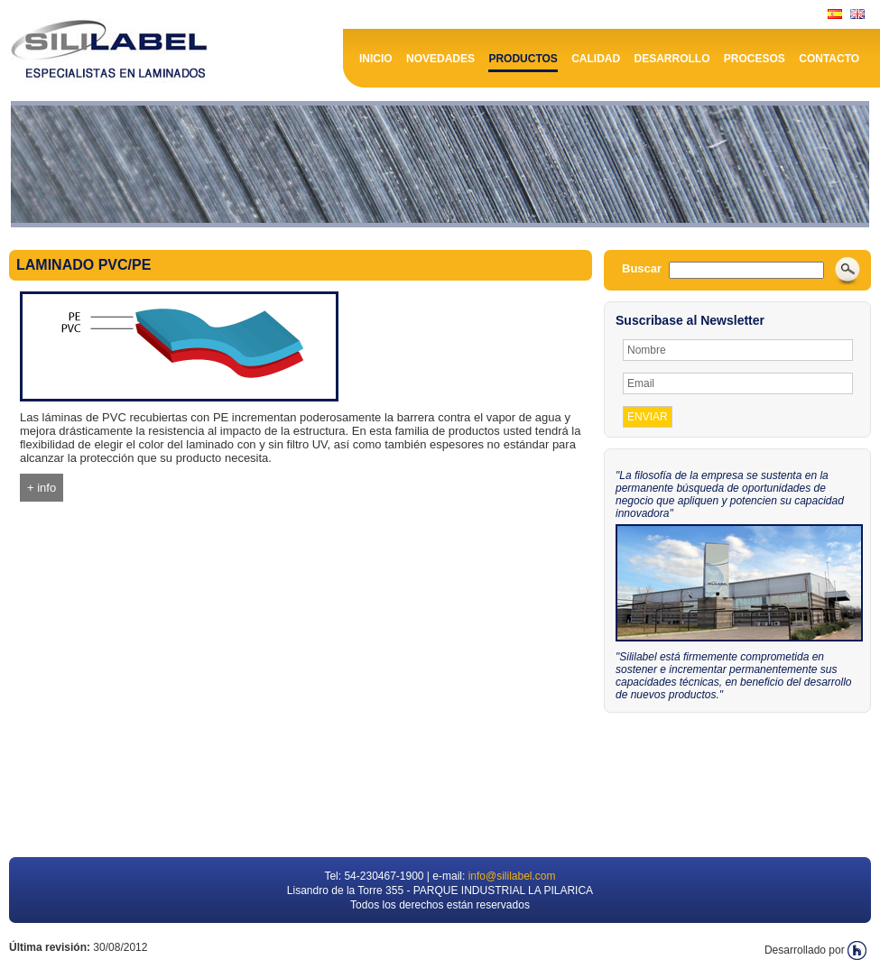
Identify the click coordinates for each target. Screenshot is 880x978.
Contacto (829, 58)
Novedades (440, 58)
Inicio (376, 58)
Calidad (595, 58)
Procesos (754, 58)
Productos (522, 58)
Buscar (642, 268)
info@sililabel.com (512, 876)
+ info (41, 487)
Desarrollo (672, 58)
